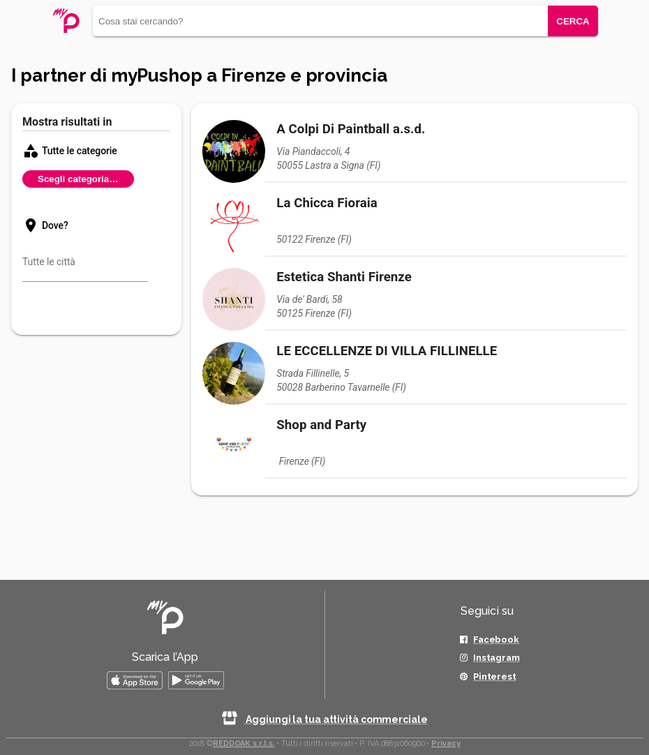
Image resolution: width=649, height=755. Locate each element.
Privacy (445, 743)
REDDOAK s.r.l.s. (243, 743)
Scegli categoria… (78, 179)
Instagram (496, 657)
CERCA (572, 21)
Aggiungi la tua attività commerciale (324, 719)
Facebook (496, 639)
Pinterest (494, 676)
